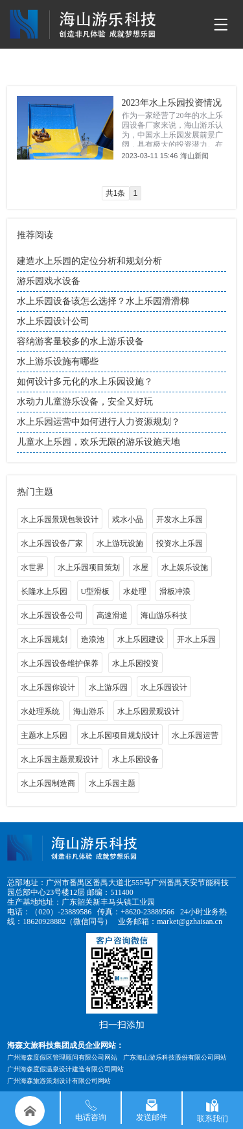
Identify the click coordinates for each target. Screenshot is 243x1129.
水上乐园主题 (112, 783)
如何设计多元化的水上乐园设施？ (85, 381)
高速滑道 (112, 615)
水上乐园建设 (140, 639)
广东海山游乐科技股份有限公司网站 (175, 1057)
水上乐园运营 (195, 735)
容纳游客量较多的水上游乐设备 (80, 341)
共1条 (116, 193)
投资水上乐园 (179, 543)
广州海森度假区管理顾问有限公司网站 (62, 1057)
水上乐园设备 (135, 759)
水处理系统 (40, 711)
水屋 (140, 567)
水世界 (32, 567)
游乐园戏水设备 (48, 281)
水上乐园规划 (44, 639)
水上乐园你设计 (48, 687)
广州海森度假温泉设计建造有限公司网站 (65, 1069)
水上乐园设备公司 (52, 615)
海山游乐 (88, 711)
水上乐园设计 (164, 687)
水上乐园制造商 (48, 783)
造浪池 (92, 639)
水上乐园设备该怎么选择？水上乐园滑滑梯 (103, 301)
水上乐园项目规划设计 (120, 735)
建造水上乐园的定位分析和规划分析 (89, 261)
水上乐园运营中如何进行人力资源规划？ (98, 422)
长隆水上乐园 (44, 591)
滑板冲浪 (175, 591)
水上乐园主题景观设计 (59, 759)
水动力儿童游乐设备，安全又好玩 (85, 402)
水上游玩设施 (120, 543)
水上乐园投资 (135, 663)
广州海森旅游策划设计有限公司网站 (59, 1080)
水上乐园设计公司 (53, 321)
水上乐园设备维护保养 (59, 663)
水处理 (134, 591)
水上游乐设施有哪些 (57, 361)
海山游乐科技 (164, 615)
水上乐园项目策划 (89, 567)
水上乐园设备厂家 (52, 543)
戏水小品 (127, 519)
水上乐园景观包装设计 (59, 519)
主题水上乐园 (44, 735)
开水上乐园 (196, 639)
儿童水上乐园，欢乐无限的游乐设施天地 (98, 442)
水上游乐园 (108, 687)
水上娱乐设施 (184, 567)
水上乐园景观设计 (148, 711)
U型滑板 (95, 591)
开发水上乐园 (179, 519)
